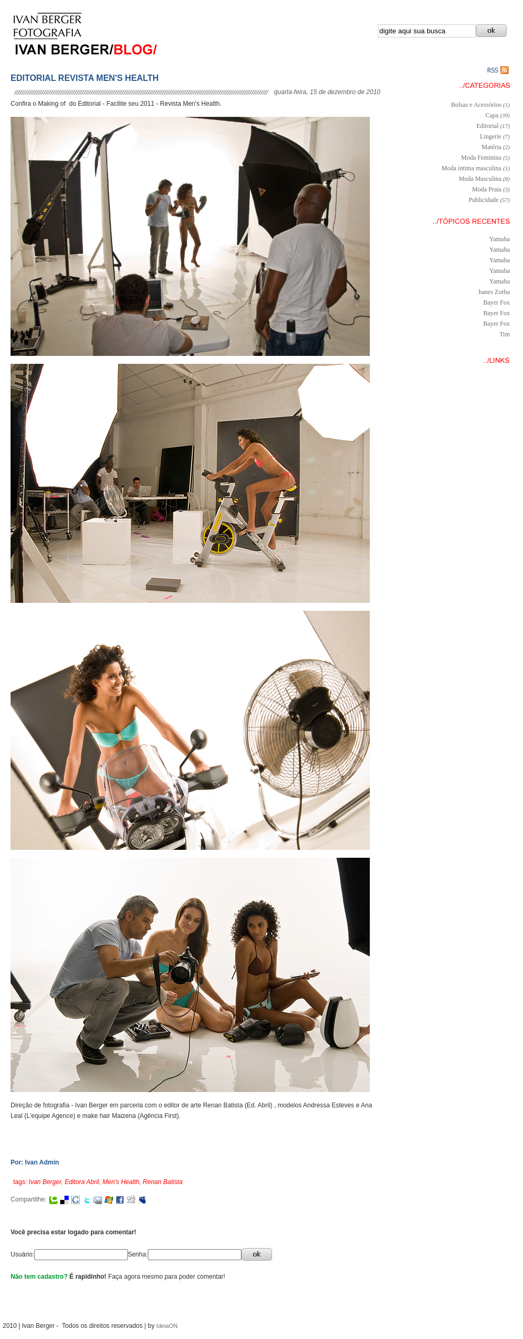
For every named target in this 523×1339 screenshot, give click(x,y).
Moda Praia (487, 189)
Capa (492, 115)
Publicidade (484, 200)
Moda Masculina (480, 178)
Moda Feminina (481, 157)
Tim (504, 334)
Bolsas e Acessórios (476, 104)
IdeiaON (167, 1326)
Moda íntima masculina (471, 168)
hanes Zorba (494, 292)
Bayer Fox (496, 302)
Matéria (491, 147)
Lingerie (491, 136)
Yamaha (499, 239)
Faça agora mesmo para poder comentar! (166, 1276)
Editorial (488, 126)
